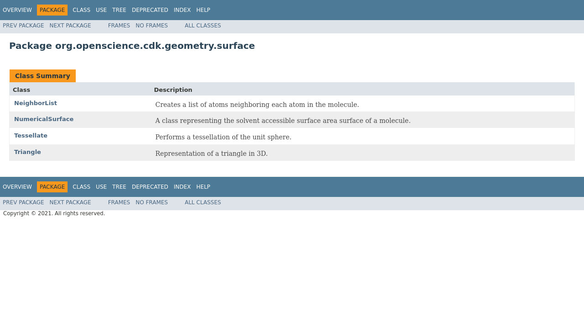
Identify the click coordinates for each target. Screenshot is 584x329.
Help (203, 10)
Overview (17, 10)
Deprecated (150, 10)
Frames (119, 25)
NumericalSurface (43, 119)
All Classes (203, 25)
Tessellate (30, 135)
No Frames (152, 25)
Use (101, 10)
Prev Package (23, 25)
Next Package (70, 25)
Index (182, 10)
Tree (119, 10)
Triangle (27, 152)
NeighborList (35, 103)
